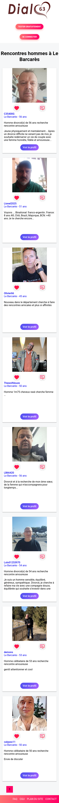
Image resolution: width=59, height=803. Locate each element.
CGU (22, 799)
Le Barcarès (10, 116)
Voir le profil (29, 147)
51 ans (23, 206)
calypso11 (9, 741)
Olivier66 (9, 293)
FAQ (15, 799)
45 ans (23, 296)
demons (8, 652)
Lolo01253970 (12, 562)
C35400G (9, 113)
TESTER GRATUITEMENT (29, 26)
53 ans (23, 655)
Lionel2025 (10, 203)
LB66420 (9, 472)
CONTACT (51, 799)
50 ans (23, 385)
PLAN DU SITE (35, 799)
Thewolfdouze (12, 382)
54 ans (23, 565)
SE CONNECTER (29, 37)
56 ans (23, 116)
